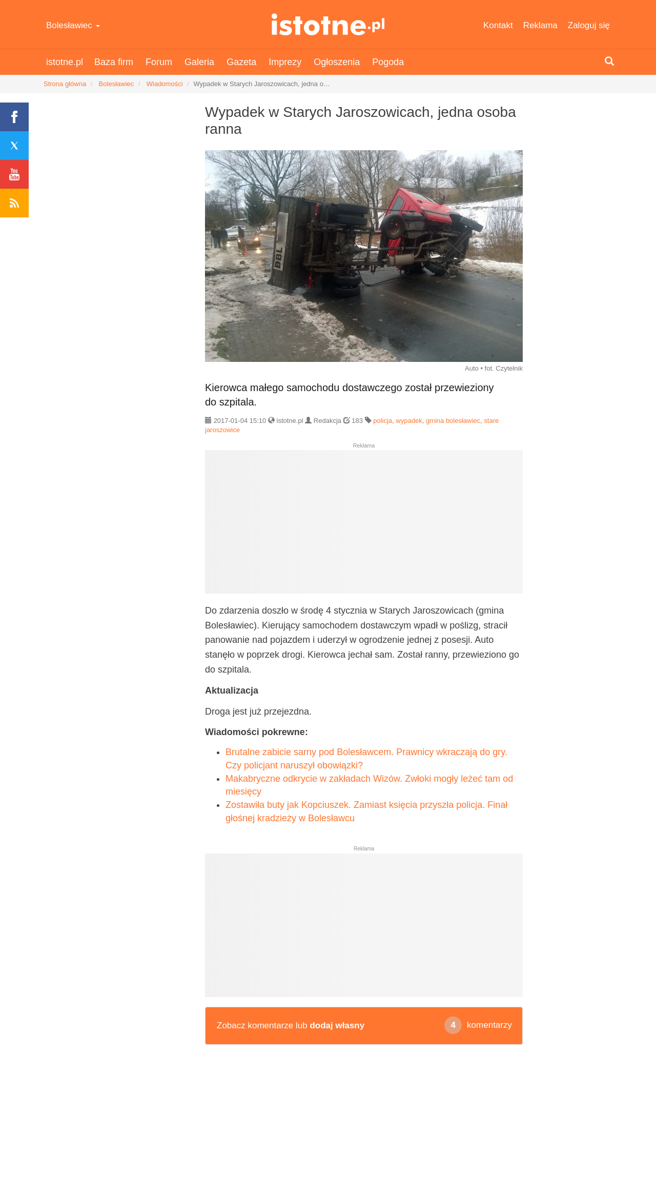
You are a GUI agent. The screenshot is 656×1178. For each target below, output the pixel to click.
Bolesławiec (73, 25)
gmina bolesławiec (453, 420)
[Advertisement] (364, 526)
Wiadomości (165, 84)
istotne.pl (328, 24)
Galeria (199, 62)
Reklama (540, 25)
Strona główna (65, 84)
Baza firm (113, 62)
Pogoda (388, 62)
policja (382, 420)
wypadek (409, 420)
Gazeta (241, 62)
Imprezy (285, 62)
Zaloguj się (589, 25)
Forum (159, 62)
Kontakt (498, 25)
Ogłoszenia (337, 62)
